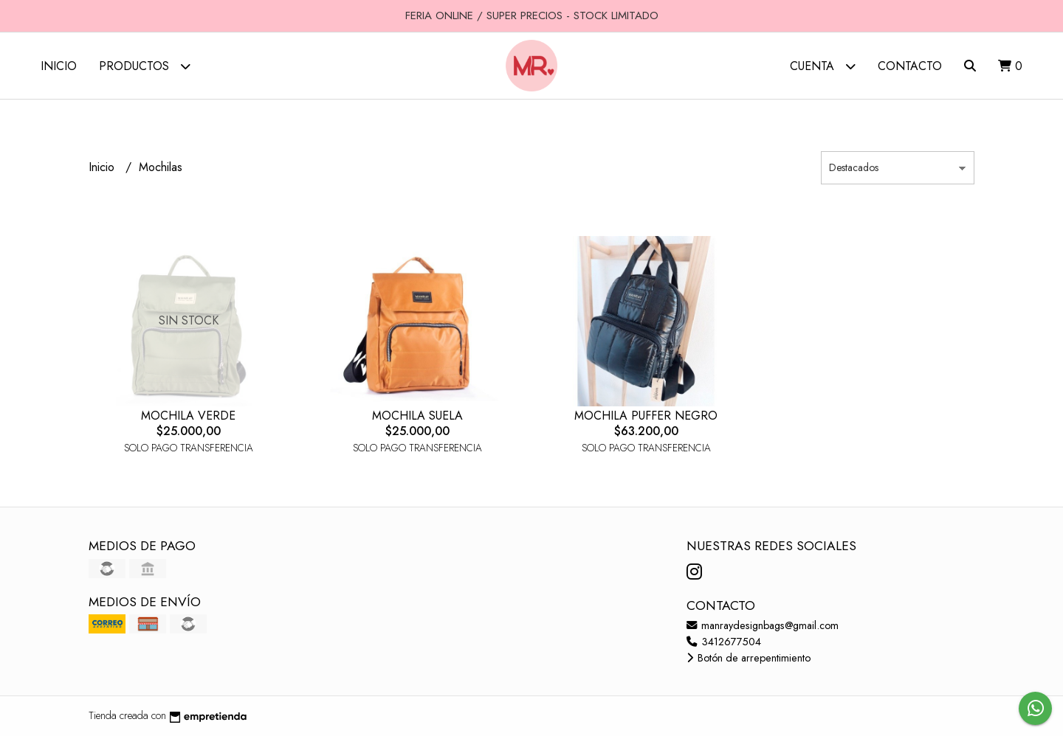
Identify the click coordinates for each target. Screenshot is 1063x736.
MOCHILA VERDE (188, 415)
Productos (144, 66)
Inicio (59, 66)
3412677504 (724, 641)
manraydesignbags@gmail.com (763, 625)
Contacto (910, 66)
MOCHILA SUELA (417, 415)
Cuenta (823, 66)
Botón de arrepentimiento (749, 657)
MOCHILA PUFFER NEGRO (646, 415)
